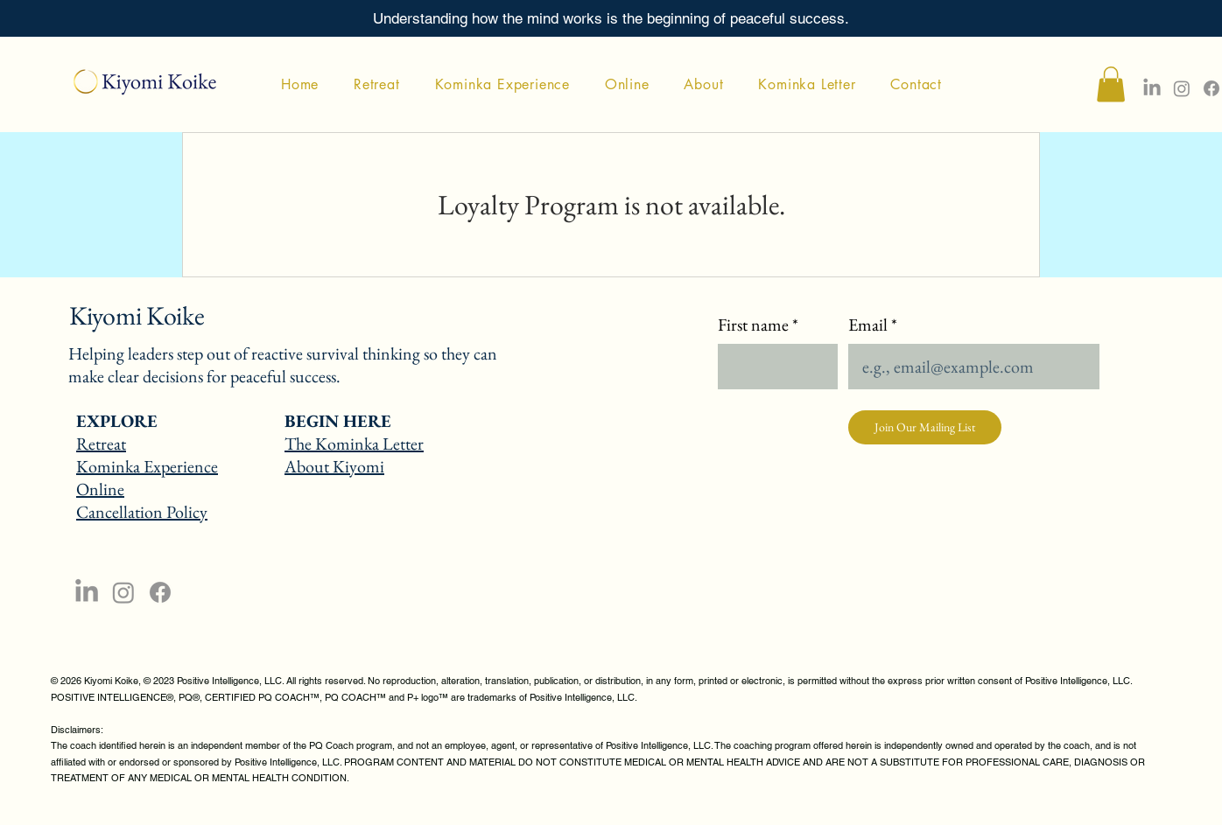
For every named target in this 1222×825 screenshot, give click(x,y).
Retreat (101, 443)
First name (758, 324)
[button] (1111, 84)
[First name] (772, 366)
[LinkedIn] (87, 592)
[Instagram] (1181, 88)
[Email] (968, 366)
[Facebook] (1211, 88)
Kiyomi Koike (136, 315)
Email (872, 324)
